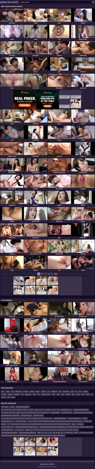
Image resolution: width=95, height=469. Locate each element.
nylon (53, 394)
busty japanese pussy (26, 415)
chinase (12, 407)
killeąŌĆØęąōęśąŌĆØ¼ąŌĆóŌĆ (9, 432)
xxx (76, 391)
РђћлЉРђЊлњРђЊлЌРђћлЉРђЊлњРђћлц (26, 427)
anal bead (25, 391)
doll (8, 424)
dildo (58, 394)
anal (13, 391)
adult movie (66, 391)
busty (34, 394)
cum (48, 391)
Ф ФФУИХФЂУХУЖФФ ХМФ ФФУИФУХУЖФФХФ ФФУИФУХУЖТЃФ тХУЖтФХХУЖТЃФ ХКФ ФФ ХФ (37, 409)
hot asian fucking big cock (74, 418)
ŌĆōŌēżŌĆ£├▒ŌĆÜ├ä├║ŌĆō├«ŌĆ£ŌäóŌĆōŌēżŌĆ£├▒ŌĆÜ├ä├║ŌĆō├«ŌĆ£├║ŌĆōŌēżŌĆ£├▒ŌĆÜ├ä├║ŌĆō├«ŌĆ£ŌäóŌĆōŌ (33, 435)
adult (60, 391)
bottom (37, 391)
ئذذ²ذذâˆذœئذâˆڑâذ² (19, 430)
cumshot (43, 391)
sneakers (85, 418)
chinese (8, 391)
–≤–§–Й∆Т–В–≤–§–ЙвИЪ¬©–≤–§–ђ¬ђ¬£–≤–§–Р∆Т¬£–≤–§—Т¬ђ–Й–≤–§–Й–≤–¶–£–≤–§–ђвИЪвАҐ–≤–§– (25, 412)
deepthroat (54, 391)
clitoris (13, 397)
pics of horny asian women (86, 432)
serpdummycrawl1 (45, 394)
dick (22, 394)
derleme (4, 424)
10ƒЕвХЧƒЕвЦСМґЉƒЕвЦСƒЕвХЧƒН (27, 432)
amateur (32, 391)
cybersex (68, 394)
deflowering (18, 391)
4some (78, 394)
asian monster (5, 407)
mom (3, 391)
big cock (74, 424)
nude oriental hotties (66, 412)
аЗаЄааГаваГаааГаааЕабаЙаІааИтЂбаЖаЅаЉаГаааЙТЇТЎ (58, 432)
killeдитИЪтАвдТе (55, 412)
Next (55, 274)
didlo (73, 394)
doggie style (28, 394)
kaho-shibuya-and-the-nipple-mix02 (10, 415)
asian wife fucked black (7, 430)
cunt (8, 397)
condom (4, 397)
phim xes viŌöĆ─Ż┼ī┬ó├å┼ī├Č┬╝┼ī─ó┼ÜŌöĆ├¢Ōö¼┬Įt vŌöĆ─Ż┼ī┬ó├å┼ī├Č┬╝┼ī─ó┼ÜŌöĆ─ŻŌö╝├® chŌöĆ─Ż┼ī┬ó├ (40, 424)
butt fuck (4, 394)
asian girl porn (87, 421)
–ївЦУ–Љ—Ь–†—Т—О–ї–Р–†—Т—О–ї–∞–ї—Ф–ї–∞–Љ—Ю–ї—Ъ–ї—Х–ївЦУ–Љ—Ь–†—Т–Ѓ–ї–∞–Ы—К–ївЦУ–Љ (51, 430)
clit (92, 394)
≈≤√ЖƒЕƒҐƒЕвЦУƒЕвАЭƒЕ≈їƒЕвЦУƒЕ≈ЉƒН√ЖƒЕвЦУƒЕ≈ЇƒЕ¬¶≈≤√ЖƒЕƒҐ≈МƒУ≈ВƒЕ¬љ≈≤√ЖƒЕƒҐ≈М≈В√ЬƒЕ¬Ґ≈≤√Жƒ (66, 427)
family (62, 394)
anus (83, 394)
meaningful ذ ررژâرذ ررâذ (8, 421)
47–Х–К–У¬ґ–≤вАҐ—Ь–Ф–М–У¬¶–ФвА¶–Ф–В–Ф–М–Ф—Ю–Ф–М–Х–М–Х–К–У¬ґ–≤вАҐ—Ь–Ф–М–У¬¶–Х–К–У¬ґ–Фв (55, 421)
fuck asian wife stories (20, 421)
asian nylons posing (38, 415)
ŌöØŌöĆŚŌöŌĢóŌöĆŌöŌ (22, 407)
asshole (88, 394)
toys (38, 394)
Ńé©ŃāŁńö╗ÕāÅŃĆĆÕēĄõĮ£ (81, 409)
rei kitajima (80, 424)
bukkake (10, 394)
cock (80, 391)
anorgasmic (16, 394)
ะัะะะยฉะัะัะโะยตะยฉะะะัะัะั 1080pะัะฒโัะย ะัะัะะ (27, 418)
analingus (85, 391)
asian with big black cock (8, 427)
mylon (72, 391)
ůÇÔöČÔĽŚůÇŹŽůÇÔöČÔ (60, 418)
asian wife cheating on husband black (83, 412)
